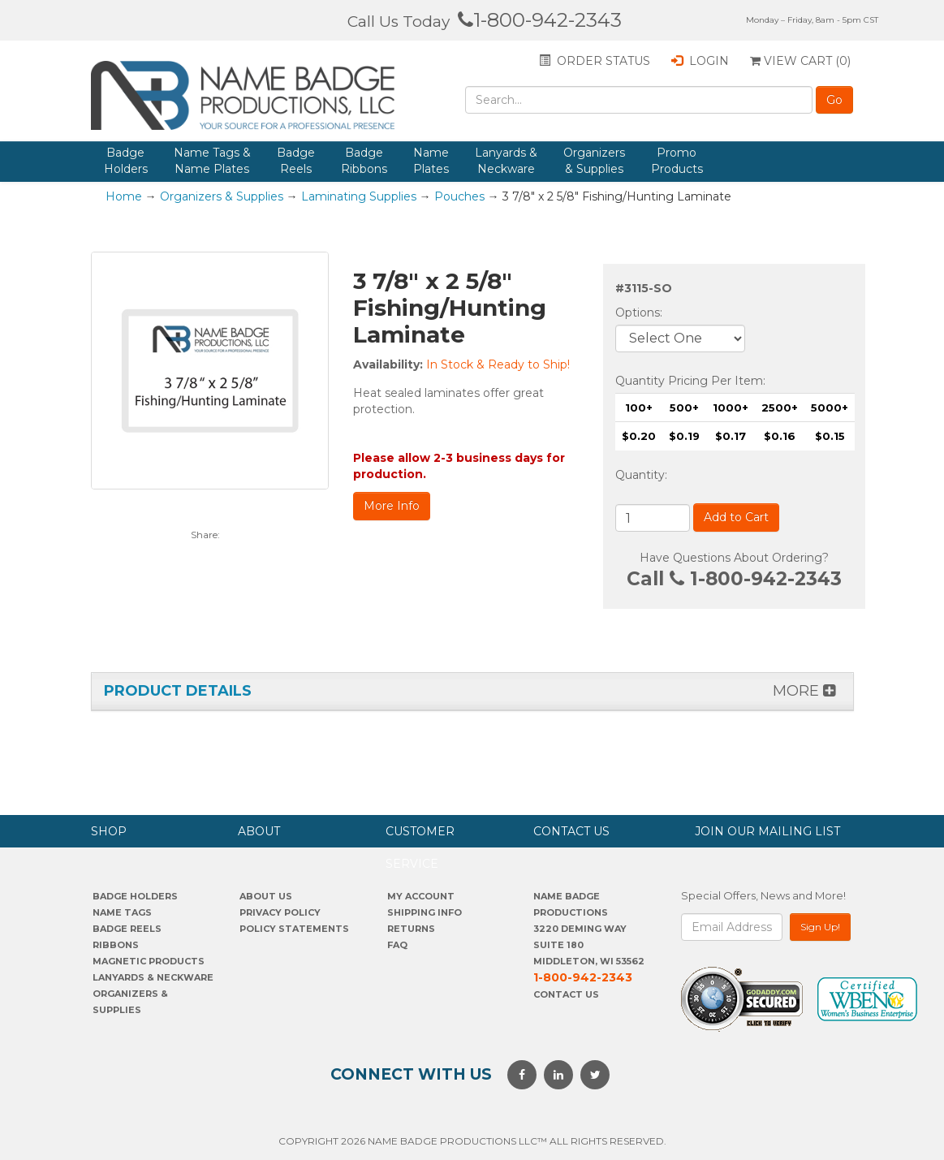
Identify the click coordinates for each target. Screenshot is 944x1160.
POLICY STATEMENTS (294, 928)
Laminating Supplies (358, 196)
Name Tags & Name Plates (212, 160)
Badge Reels (296, 160)
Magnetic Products (149, 961)
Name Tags (122, 912)
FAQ (397, 945)
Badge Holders (126, 160)
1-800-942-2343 (540, 20)
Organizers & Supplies (594, 160)
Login (700, 61)
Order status (594, 61)
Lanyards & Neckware (506, 160)
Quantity (640, 475)
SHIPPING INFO (424, 912)
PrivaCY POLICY (280, 912)
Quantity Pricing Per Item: (690, 380)
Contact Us (566, 994)
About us (265, 896)
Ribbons (116, 945)
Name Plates (431, 160)
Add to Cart (736, 517)
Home (124, 196)
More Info (392, 505)
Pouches (459, 196)
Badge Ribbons (364, 160)
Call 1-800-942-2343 (734, 578)
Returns (411, 928)
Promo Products (677, 160)
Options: (640, 312)
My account (421, 896)
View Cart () (800, 61)
